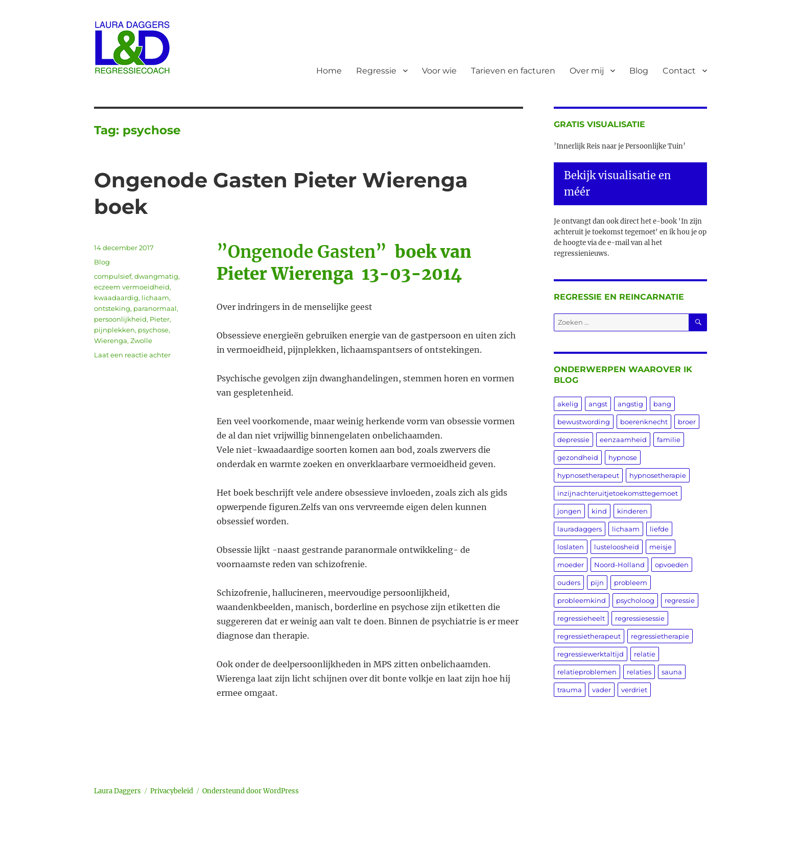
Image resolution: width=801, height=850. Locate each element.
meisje (660, 547)
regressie (680, 600)
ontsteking (112, 308)
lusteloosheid (616, 547)
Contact (679, 71)
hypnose (622, 457)
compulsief (112, 276)
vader (601, 690)
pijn (597, 582)
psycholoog (635, 600)
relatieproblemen (587, 672)
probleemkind (581, 600)
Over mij (587, 71)
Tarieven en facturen (513, 71)
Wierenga (110, 340)
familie (668, 439)
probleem (630, 582)
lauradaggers (579, 529)
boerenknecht (644, 422)
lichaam (155, 298)
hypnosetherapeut (588, 475)
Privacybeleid (171, 791)
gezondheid (577, 457)
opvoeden (672, 565)
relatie (644, 654)
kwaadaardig (116, 298)
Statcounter (24, 843)
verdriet (634, 690)
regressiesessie (640, 618)
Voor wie (439, 71)
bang (662, 404)
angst (597, 404)
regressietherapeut (589, 636)
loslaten (570, 547)
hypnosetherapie (657, 475)
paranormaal (155, 308)
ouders (568, 582)
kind (599, 511)
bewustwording (583, 422)
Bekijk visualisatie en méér (617, 183)
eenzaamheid (623, 439)
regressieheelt (581, 618)
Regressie (376, 71)
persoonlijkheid (120, 319)
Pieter (160, 319)
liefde (659, 529)
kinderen (632, 511)
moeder (570, 565)
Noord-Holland (619, 565)
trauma (569, 690)
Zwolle (141, 340)
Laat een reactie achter (132, 355)
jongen (569, 511)
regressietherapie (660, 636)
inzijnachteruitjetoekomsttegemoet (617, 493)
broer (687, 422)
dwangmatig (156, 276)
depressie (573, 439)
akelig (567, 404)
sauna (672, 672)
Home (329, 71)
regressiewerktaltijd (590, 654)
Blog (638, 71)
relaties (639, 672)
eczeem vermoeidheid (132, 287)
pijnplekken (114, 330)
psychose (153, 330)
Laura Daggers (117, 791)
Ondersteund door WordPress (250, 791)
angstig (630, 404)
